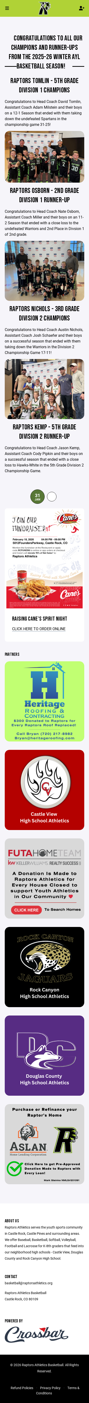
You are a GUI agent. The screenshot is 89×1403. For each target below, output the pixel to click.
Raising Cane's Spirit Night (39, 618)
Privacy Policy (50, 1388)
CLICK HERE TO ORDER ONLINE (39, 628)
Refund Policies (22, 1388)
